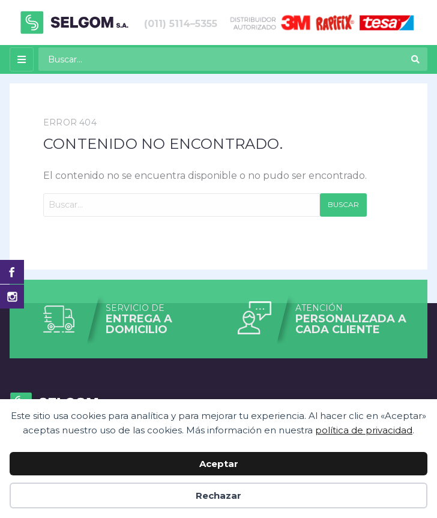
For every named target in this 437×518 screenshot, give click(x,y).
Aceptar (218, 463)
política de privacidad (363, 430)
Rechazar (218, 495)
